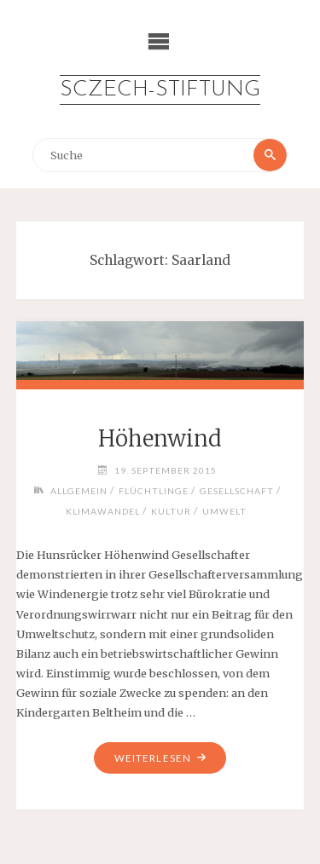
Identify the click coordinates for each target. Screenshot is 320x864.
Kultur (171, 511)
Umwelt (224, 511)
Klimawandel (103, 511)
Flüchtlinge (154, 491)
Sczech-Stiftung (160, 90)
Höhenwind (160, 438)
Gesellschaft (237, 491)
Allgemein (79, 491)
